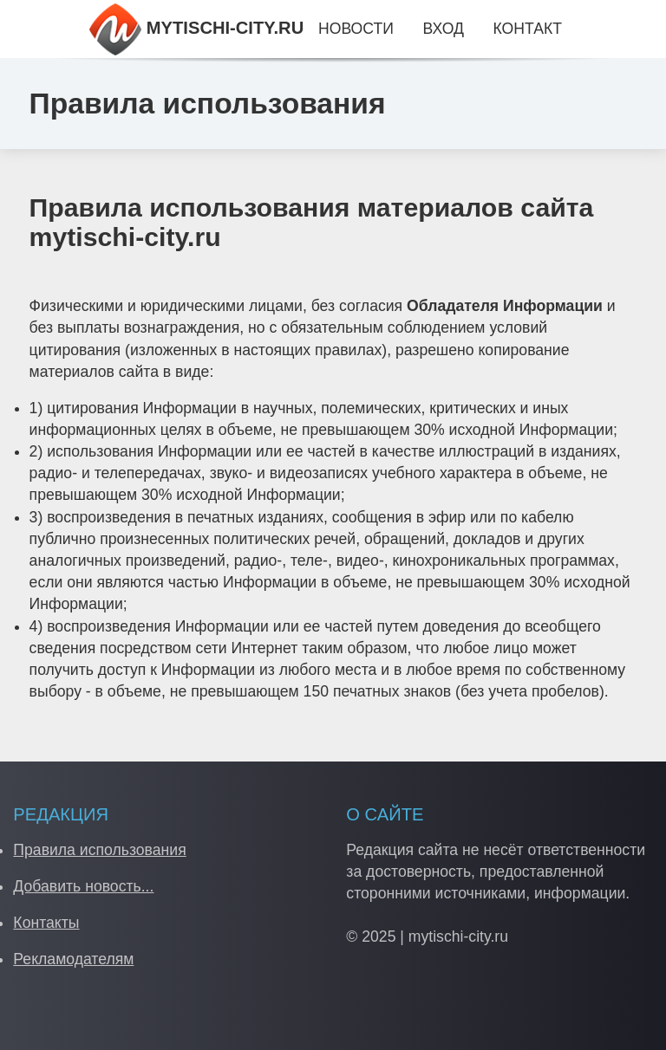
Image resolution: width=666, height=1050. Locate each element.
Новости (356, 28)
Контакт (527, 28)
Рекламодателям (73, 959)
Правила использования (99, 850)
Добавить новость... (83, 886)
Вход (443, 28)
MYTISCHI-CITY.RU (196, 27)
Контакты (46, 922)
